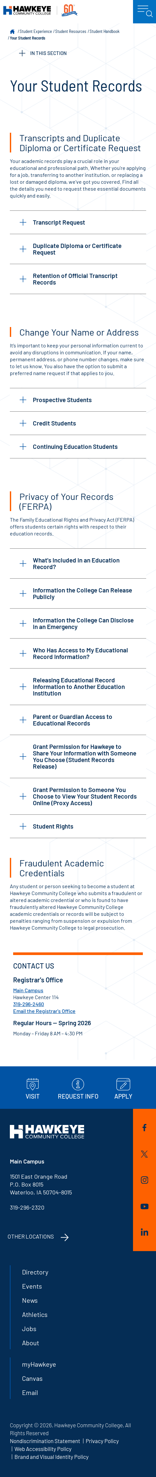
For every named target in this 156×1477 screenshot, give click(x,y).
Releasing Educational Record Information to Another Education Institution (72, 686)
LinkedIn (144, 1232)
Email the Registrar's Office (44, 1011)
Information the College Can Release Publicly (76, 593)
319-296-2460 (28, 1004)
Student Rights (46, 826)
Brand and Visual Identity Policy (51, 1456)
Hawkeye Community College (40, 10)
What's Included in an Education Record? (70, 563)
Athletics (35, 1314)
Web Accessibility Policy (43, 1448)
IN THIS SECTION (43, 53)
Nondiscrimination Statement (45, 1440)
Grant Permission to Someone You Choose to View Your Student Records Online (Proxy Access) (78, 796)
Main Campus (28, 990)
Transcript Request (52, 222)
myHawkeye (39, 1364)
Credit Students (48, 423)
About (30, 1343)
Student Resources (70, 31)
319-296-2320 (27, 1207)
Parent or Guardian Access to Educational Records (66, 720)
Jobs (29, 1328)
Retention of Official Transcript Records (69, 279)
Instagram (144, 1180)
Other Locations (31, 1236)
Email (30, 1392)
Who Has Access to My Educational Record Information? (74, 653)
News (30, 1300)
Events (32, 1286)
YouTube (144, 1206)
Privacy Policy (102, 1440)
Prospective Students (56, 399)
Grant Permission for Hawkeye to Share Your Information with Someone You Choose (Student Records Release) (78, 756)
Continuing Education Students (69, 446)
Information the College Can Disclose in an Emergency (77, 623)
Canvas (32, 1378)
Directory (35, 1272)
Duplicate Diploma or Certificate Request (71, 249)
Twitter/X (144, 1154)
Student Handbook (105, 31)
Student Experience (36, 31)
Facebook (144, 1127)
